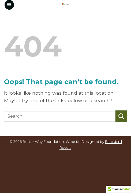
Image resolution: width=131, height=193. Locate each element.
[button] (9, 5)
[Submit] (121, 116)
